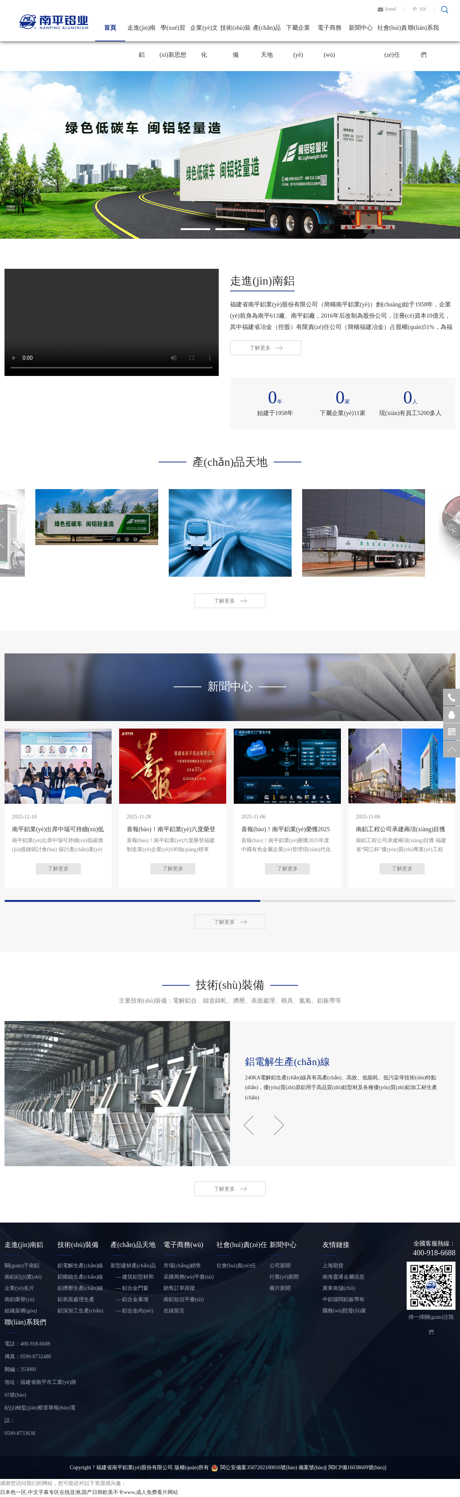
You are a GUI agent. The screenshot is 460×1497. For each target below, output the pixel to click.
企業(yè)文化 (204, 32)
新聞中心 (361, 27)
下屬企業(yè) (298, 32)
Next (279, 1298)
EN (423, 9)
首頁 (110, 27)
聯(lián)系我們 (423, 32)
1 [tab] (195, 229)
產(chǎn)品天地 (267, 32)
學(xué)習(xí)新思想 (172, 32)
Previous (249, 1298)
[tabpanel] (230, 155)
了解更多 (260, 363)
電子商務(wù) (330, 32)
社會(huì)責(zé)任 (392, 32)
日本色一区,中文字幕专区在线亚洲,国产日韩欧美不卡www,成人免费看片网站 (89, 1492)
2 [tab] (230, 229)
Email (390, 9)
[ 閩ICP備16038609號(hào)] (355, 1467)
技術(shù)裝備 (235, 32)
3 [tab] (264, 229)
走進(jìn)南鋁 (141, 32)
